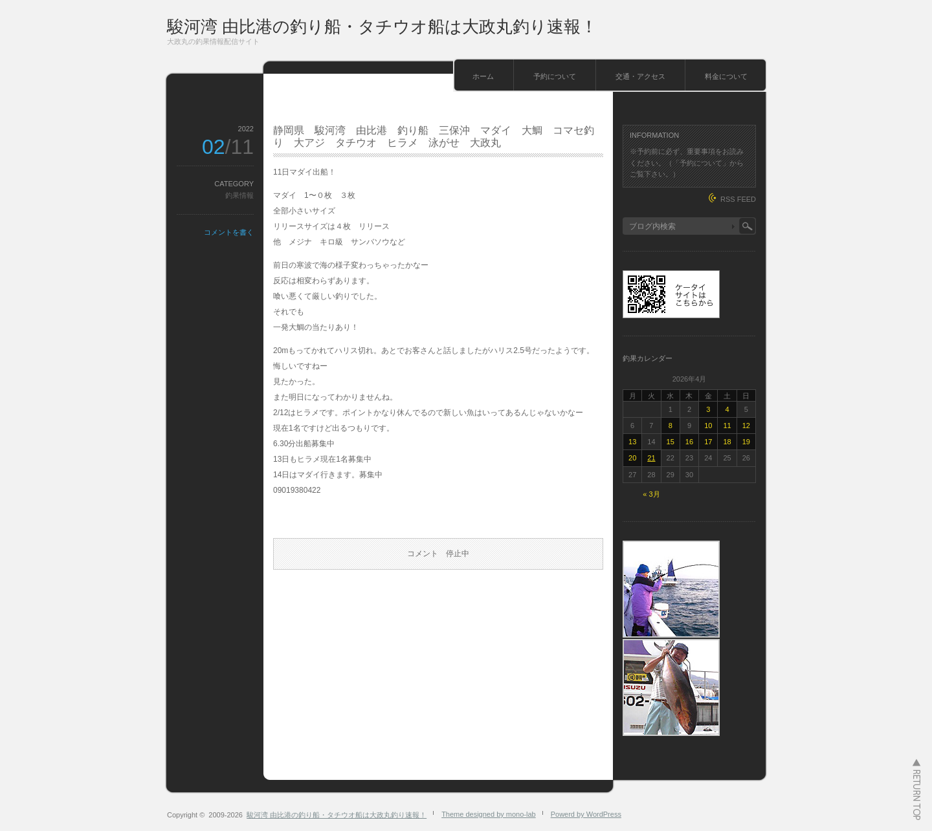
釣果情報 (239, 195)
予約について (554, 76)
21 (651, 458)
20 (632, 458)
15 (670, 442)
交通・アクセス (640, 76)
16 (689, 442)
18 (727, 442)
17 (708, 442)
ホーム (483, 76)
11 (727, 425)
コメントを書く (229, 232)
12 (746, 425)
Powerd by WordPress (586, 814)
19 (746, 442)
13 (632, 442)
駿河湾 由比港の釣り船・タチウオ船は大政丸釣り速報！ (382, 26)
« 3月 (651, 494)
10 (708, 425)
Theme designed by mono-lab (488, 814)
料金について (726, 76)
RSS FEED (738, 199)
